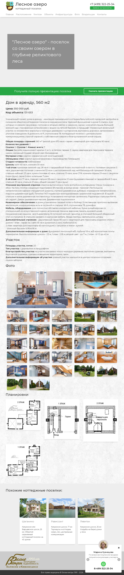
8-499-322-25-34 (103, 568)
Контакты (102, 14)
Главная (10, 14)
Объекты (48, 14)
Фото (77, 14)
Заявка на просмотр (102, 8)
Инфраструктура (63, 14)
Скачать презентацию (101, 91)
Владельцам (88, 14)
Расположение (23, 14)
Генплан (38, 14)
